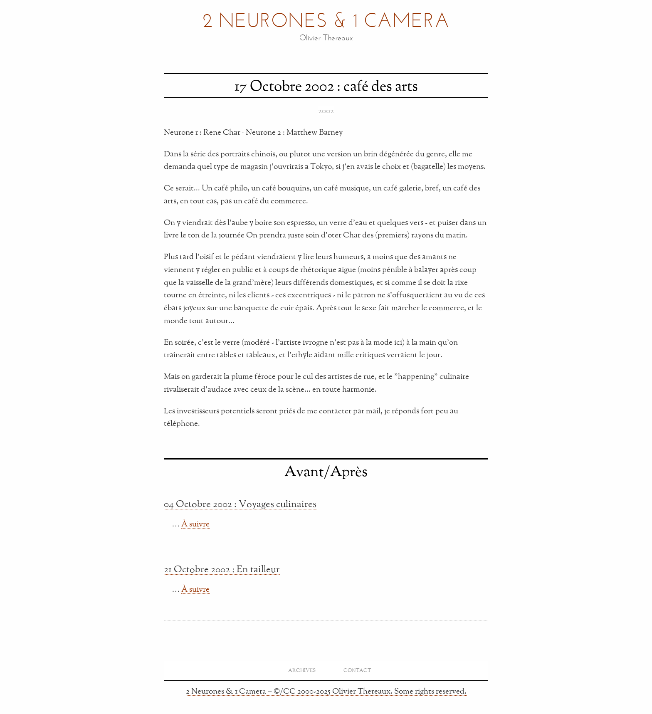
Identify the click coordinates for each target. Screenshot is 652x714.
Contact (357, 670)
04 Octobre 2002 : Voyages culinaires (240, 503)
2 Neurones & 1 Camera (326, 22)
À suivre (195, 523)
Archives (302, 670)
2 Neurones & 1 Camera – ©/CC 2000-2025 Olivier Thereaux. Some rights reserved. (326, 690)
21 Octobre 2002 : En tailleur (222, 568)
